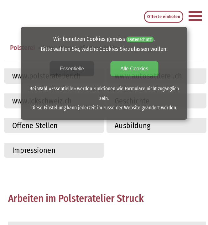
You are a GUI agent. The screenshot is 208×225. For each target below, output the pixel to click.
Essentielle (72, 68)
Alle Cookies (134, 68)
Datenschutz (140, 39)
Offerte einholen (164, 16)
